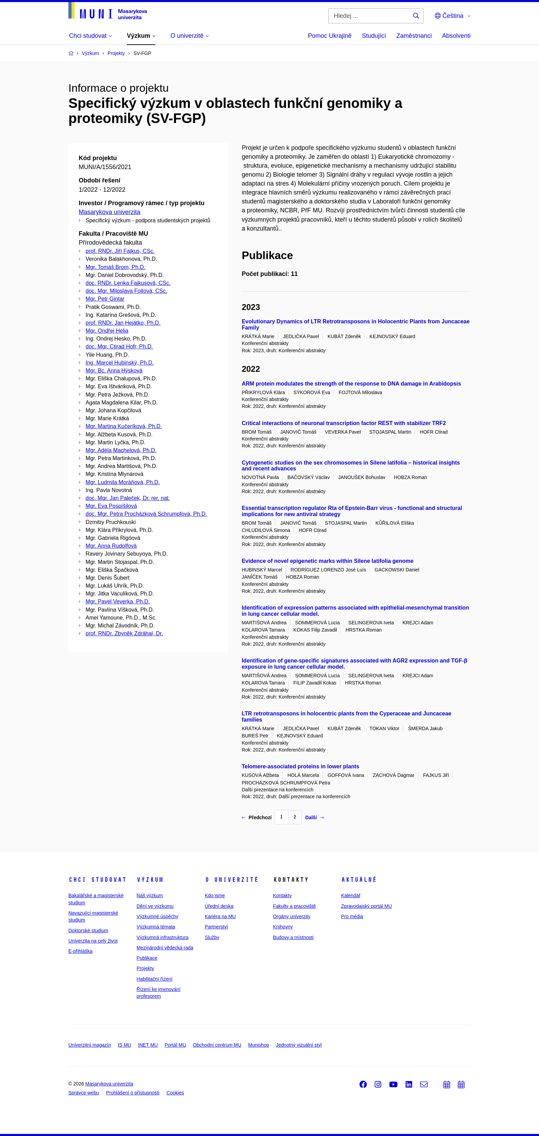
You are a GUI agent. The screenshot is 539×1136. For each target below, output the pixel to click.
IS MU (124, 1045)
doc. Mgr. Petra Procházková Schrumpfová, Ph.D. (146, 514)
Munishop (258, 1045)
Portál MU (175, 1045)
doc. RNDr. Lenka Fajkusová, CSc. (128, 283)
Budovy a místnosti (293, 937)
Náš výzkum (149, 895)
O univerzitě (231, 879)
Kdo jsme (215, 895)
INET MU (148, 1045)
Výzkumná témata (155, 926)
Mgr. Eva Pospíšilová (111, 506)
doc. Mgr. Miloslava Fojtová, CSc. (126, 291)
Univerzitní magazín (89, 1045)
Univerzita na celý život (93, 941)
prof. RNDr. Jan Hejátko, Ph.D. (123, 323)
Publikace (146, 958)
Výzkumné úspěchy (157, 916)
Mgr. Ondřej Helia (107, 331)
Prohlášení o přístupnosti (133, 1092)
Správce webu (83, 1092)
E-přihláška (80, 951)
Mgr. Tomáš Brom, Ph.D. (115, 267)
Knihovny (283, 926)
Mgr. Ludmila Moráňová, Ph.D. (123, 482)
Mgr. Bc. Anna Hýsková (114, 371)
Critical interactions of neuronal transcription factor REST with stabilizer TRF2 (344, 423)
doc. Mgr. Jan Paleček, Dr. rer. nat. (128, 498)
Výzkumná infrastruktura (162, 937)
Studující (374, 35)
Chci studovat (97, 879)
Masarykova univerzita (109, 212)
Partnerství (216, 926)
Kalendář (350, 895)
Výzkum (149, 879)
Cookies (175, 1092)
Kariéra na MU (220, 916)
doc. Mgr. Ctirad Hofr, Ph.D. (119, 346)
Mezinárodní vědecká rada (164, 947)
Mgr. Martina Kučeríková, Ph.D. (124, 426)
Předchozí (257, 817)
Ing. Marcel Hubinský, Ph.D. (120, 363)
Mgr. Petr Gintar (105, 299)
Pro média (352, 916)
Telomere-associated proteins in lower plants (300, 766)
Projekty (145, 968)
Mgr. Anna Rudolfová (111, 546)
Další (314, 817)
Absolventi (456, 35)
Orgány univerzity (291, 916)
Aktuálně (359, 879)
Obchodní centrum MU (217, 1045)
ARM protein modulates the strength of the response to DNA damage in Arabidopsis (351, 384)
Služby (212, 937)
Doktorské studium (88, 930)
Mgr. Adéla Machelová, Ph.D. (121, 450)
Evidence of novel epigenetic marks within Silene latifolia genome (328, 561)
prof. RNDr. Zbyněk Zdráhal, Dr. (124, 633)
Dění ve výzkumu (154, 906)
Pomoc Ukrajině (330, 35)
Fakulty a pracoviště (294, 906)
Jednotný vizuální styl (299, 1045)
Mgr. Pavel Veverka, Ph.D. (118, 601)
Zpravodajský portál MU (366, 906)
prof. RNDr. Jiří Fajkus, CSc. (120, 251)
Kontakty (282, 895)
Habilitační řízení (154, 979)
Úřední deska (219, 906)
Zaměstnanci (414, 35)
